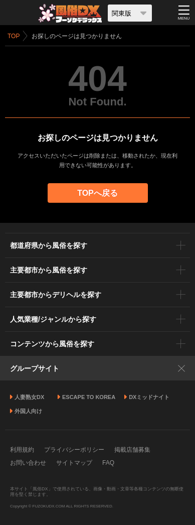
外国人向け (28, 411)
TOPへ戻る (97, 193)
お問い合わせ (28, 462)
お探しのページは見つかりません (77, 36)
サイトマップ (74, 462)
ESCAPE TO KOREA (88, 397)
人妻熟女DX (29, 397)
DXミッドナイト (149, 397)
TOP (14, 36)
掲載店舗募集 (132, 449)
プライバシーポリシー (74, 449)
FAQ (108, 462)
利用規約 (22, 449)
